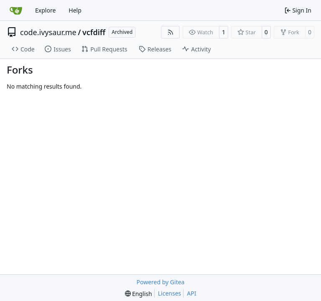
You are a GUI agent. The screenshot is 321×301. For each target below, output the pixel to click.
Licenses (169, 293)
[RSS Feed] (170, 32)
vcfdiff (93, 32)
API (191, 293)
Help (75, 10)
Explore (45, 10)
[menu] (138, 294)
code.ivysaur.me (48, 32)
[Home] (16, 10)
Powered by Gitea (161, 282)
